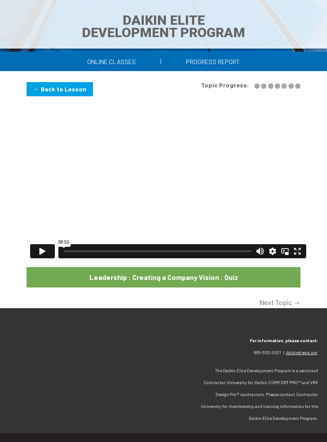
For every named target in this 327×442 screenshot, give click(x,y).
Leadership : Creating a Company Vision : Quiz (163, 277)
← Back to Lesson (59, 89)
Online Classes (111, 61)
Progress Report (213, 61)
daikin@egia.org (301, 352)
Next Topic (279, 302)
